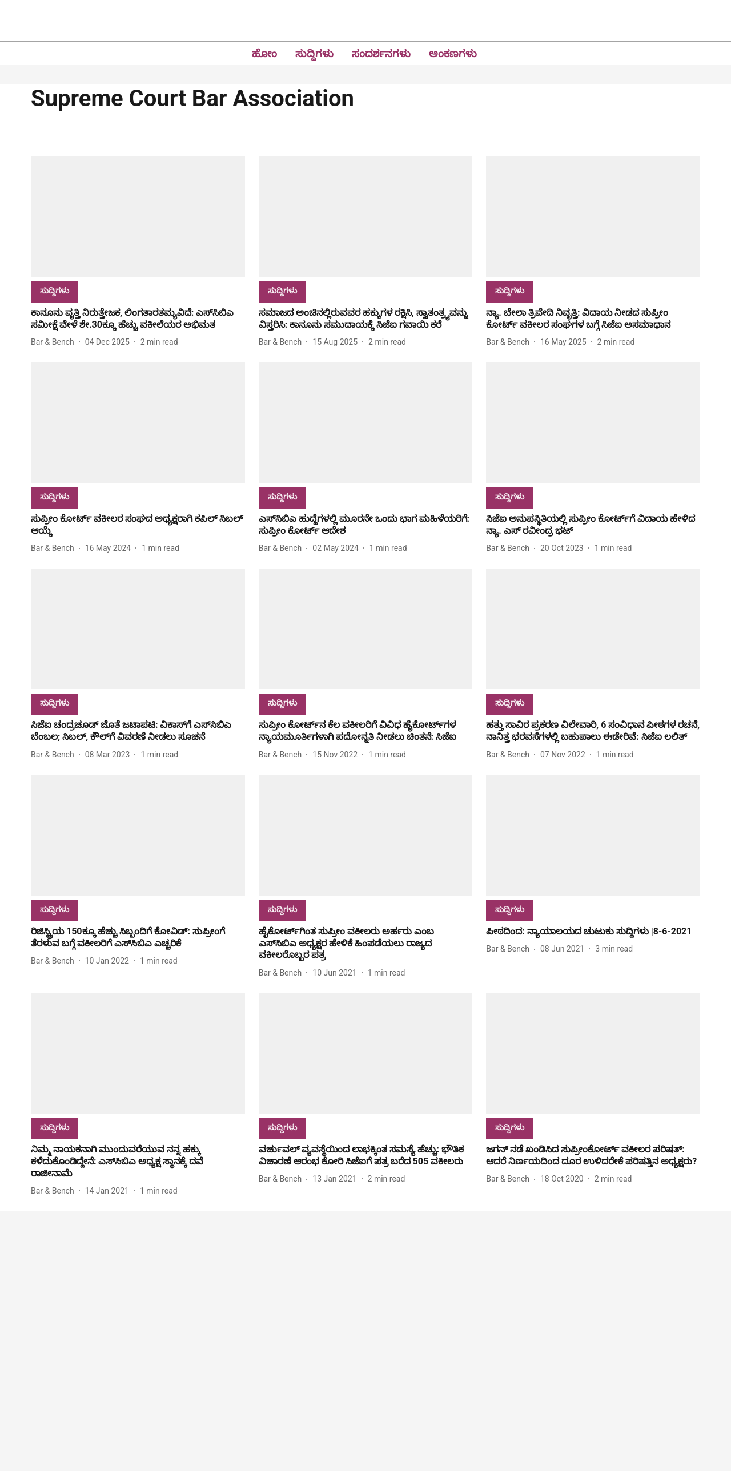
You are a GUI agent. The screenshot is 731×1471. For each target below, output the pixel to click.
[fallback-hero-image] (138, 216)
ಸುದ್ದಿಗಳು (314, 53)
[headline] (138, 319)
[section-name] (54, 290)
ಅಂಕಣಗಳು (453, 53)
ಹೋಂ (264, 53)
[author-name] (55, 342)
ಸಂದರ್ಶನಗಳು (381, 53)
